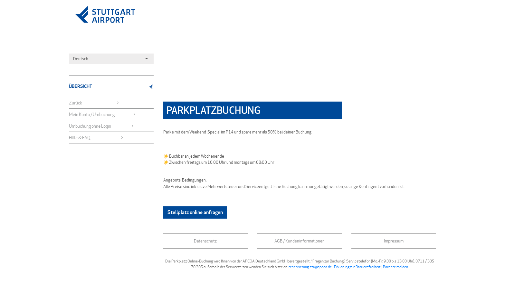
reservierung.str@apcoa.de (310, 267)
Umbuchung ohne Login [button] (101, 126)
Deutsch (111, 59)
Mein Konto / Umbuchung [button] (102, 114)
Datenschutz (205, 241)
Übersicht (111, 86)
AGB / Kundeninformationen (299, 241)
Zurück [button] (94, 103)
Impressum (394, 241)
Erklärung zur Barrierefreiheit (357, 267)
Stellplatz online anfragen (195, 212)
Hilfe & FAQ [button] (96, 137)
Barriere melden (395, 267)
